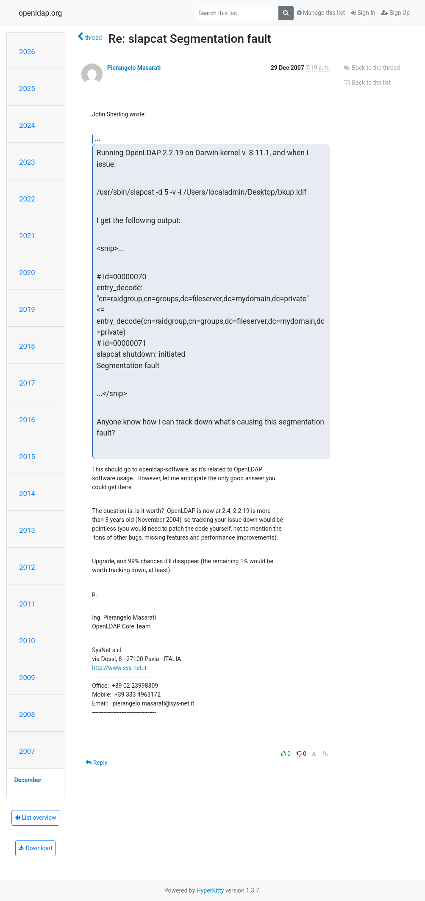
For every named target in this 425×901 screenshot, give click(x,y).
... (97, 139)
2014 (27, 493)
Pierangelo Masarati (134, 67)
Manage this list (321, 12)
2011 (27, 604)
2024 (27, 125)
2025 (27, 88)
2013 (27, 530)
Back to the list (367, 82)
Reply (96, 762)
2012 (27, 567)
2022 (27, 199)
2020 (27, 272)
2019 (27, 309)
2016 (27, 420)
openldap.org (40, 13)
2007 (27, 751)
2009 (27, 677)
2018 (27, 346)
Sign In (363, 12)
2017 (27, 383)
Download (35, 848)
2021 (27, 235)
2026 (27, 51)
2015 (27, 456)
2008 (27, 714)
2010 (27, 640)
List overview (35, 817)
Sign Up (395, 12)
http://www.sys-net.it (119, 667)
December (28, 780)
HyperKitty (210, 890)
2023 (27, 162)
